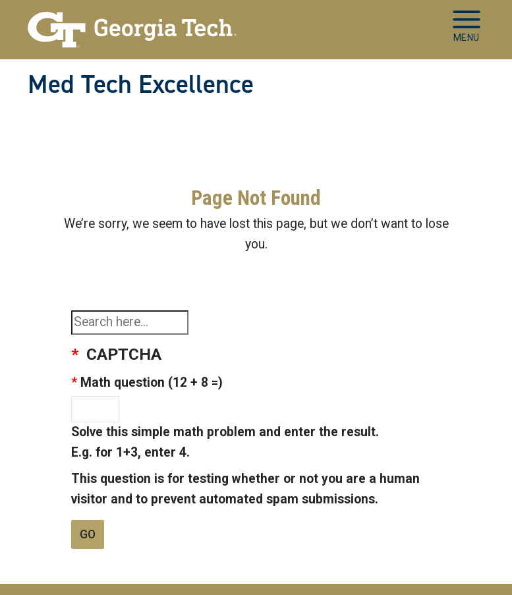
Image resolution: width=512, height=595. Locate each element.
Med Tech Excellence (141, 84)
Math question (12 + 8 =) (151, 382)
